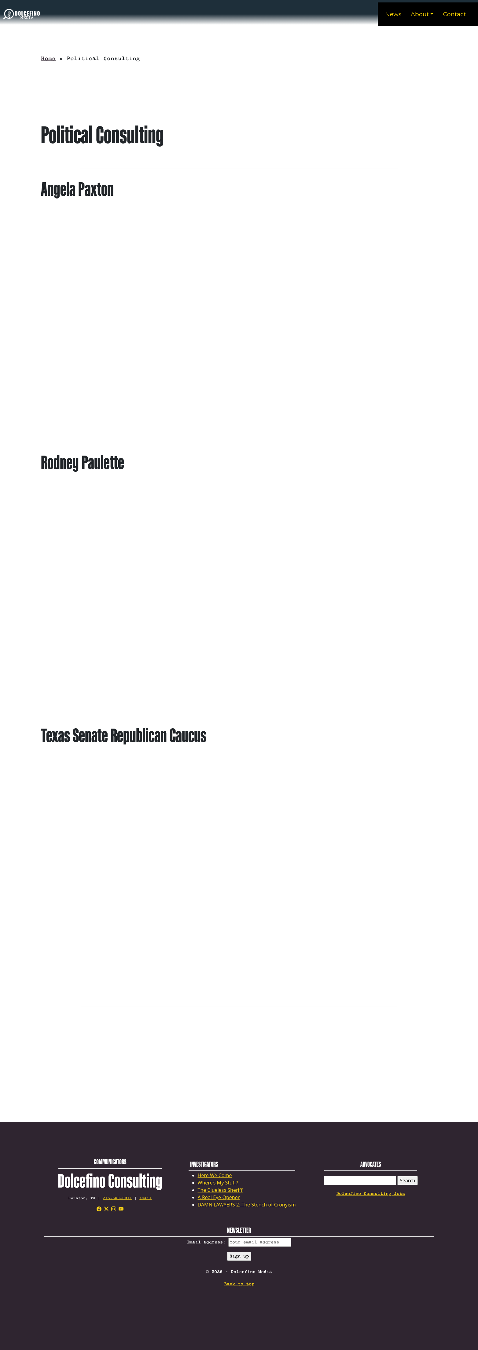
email (145, 1198)
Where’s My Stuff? (218, 1182)
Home (48, 59)
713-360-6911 (117, 1198)
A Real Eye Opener (219, 1197)
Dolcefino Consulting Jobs (370, 1193)
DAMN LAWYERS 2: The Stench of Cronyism (247, 1204)
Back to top (239, 1284)
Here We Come (215, 1175)
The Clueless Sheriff (220, 1190)
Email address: (239, 1242)
